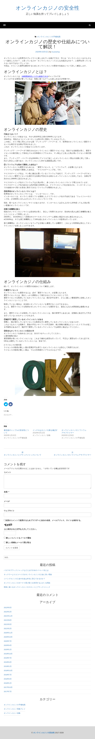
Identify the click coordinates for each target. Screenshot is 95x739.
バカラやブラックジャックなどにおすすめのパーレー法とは (26, 570)
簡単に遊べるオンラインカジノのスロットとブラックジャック (27, 587)
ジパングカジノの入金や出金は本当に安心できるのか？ (24, 579)
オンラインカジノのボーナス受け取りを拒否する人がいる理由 (27, 583)
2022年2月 (8, 612)
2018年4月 (8, 679)
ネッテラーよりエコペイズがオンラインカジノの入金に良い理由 (28, 574)
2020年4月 (8, 645)
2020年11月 (8, 633)
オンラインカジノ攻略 (12, 713)
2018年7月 (8, 675)
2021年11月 (8, 616)
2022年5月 (8, 607)
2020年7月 (8, 641)
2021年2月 (8, 628)
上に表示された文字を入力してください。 (21, 529)
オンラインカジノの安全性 (47, 8)
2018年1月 (8, 683)
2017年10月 (8, 687)
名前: (6, 492)
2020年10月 (8, 637)
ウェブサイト (9, 511)
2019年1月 (8, 666)
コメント (7, 472)
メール (7, 501)
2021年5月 (8, 624)
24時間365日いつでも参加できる (35, 76)
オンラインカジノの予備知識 (48, 36)
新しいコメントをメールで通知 (18, 538)
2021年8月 (8, 620)
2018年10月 (8, 670)
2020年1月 (8, 649)
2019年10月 (8, 654)
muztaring (56, 52)
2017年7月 (8, 691)
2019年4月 (8, 662)
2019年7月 (8, 658)
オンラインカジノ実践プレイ (14, 709)
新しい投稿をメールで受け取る (18, 542)
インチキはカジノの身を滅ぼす (45, 430)
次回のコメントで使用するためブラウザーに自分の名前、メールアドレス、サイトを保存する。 (43, 520)
